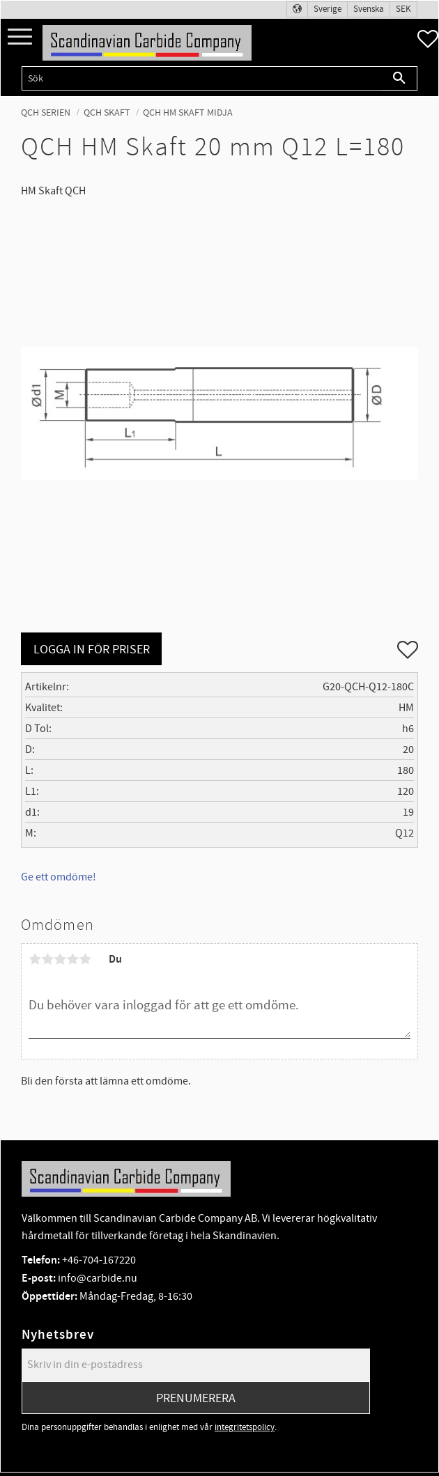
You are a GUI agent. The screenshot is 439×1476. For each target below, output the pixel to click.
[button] (20, 37)
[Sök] (399, 78)
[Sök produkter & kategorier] (202, 78)
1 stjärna (35, 959)
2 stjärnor (47, 959)
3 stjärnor (60, 959)
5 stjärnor (85, 959)
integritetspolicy (245, 1427)
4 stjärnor (72, 959)
